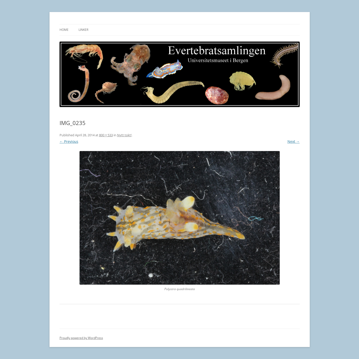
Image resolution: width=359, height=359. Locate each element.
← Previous (69, 141)
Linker (83, 30)
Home (64, 30)
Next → (293, 141)
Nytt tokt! (124, 135)
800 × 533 (106, 135)
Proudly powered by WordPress (81, 338)
